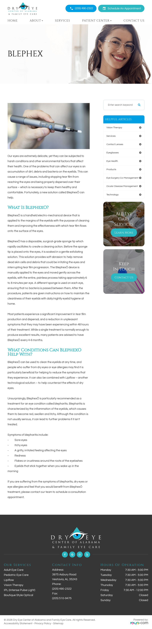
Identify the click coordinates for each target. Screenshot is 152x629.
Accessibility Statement (18, 623)
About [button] (36, 20)
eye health (111, 151)
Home (13, 20)
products (110, 157)
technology (111, 176)
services (109, 132)
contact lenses (114, 139)
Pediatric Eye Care (16, 574)
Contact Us (134, 20)
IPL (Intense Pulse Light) (19, 590)
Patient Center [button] (96, 20)
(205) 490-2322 (84, 8)
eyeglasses (111, 145)
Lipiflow (9, 580)
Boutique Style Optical (18, 595)
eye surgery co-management (122, 164)
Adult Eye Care (13, 569)
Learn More (123, 213)
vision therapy (113, 126)
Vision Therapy (13, 585)
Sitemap (58, 623)
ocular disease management (121, 170)
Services (62, 20)
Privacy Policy (42, 623)
